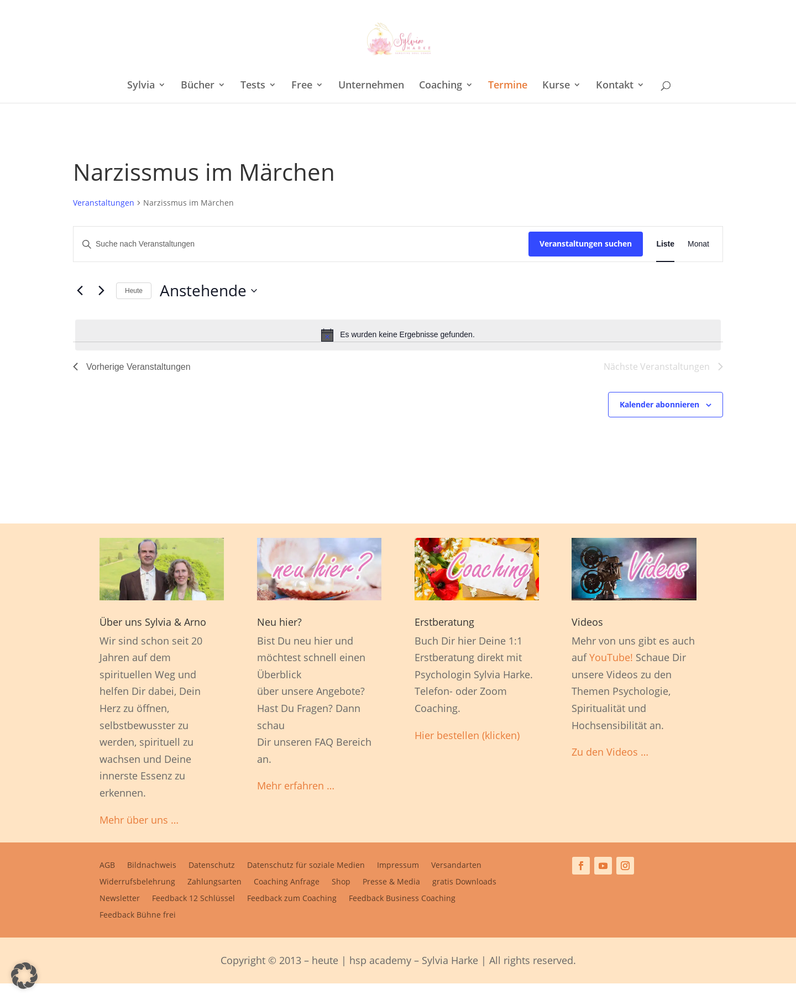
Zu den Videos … (610, 751)
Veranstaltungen (103, 202)
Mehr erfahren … (295, 785)
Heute (134, 291)
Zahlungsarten (214, 882)
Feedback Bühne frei (138, 915)
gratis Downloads (464, 882)
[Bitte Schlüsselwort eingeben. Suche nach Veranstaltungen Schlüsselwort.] (301, 244)
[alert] (398, 335)
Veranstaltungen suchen (586, 243)
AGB (107, 865)
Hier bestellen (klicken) (467, 735)
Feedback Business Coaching (402, 898)
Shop (341, 882)
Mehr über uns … (139, 819)
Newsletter (120, 898)
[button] (24, 975)
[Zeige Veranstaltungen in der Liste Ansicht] (665, 244)
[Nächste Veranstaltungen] (101, 290)
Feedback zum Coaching (292, 898)
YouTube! (611, 657)
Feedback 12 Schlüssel (193, 898)
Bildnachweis (151, 865)
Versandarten (456, 865)
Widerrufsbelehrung (137, 882)
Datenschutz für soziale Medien (306, 865)
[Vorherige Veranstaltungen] (79, 290)
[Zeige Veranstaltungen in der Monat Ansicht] (698, 244)
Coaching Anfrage (287, 882)
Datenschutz (211, 865)
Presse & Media (391, 882)
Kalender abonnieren (659, 404)
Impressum (398, 865)
